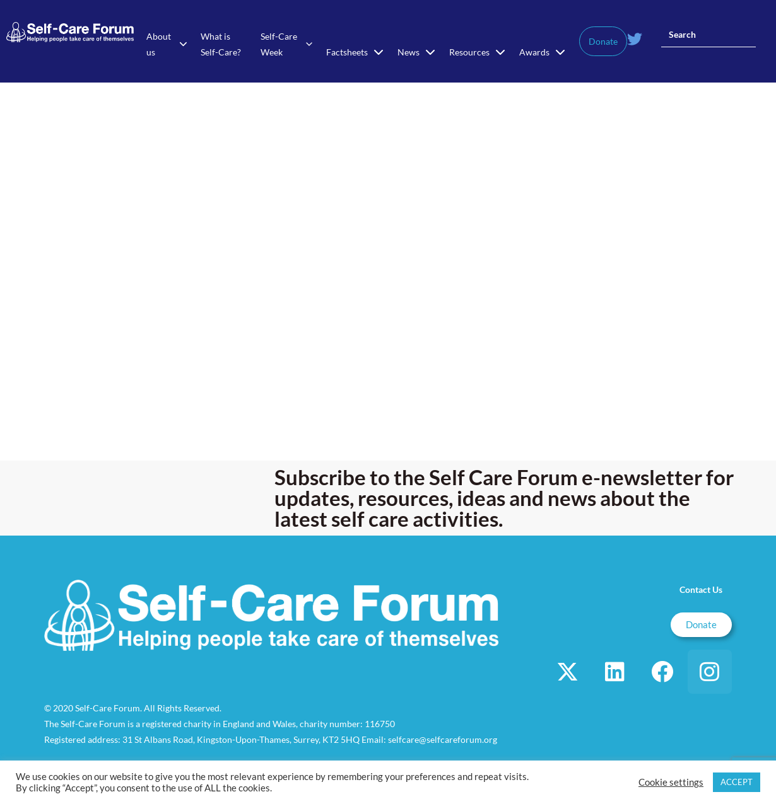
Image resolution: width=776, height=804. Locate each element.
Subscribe (322, 477)
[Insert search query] (708, 34)
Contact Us (700, 589)
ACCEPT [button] (736, 782)
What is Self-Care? (221, 44)
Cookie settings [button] (670, 782)
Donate (603, 41)
